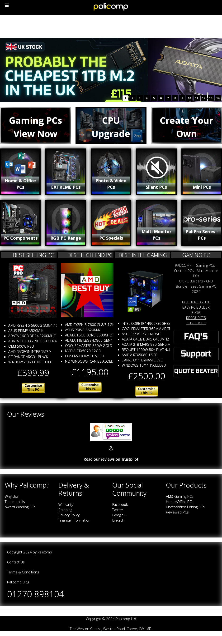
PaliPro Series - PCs (202, 235)
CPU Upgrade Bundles (111, 133)
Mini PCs (202, 187)
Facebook (120, 504)
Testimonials (15, 501)
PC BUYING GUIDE (196, 302)
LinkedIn (119, 520)
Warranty (65, 504)
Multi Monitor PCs (156, 235)
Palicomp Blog (18, 582)
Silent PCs (156, 187)
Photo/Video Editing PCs (185, 506)
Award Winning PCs (20, 506)
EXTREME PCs (65, 187)
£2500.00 (146, 376)
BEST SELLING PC (33, 254)
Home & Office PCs (20, 184)
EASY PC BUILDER (196, 307)
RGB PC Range (65, 238)
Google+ (119, 515)
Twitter (117, 509)
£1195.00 (90, 372)
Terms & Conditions (23, 572)
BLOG (196, 312)
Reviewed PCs (177, 512)
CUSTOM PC (196, 322)
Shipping (65, 509)
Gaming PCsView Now (35, 127)
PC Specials (111, 238)
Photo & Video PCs (111, 184)
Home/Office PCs (180, 501)
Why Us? (11, 496)
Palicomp (45, 552)
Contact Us (16, 562)
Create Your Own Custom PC (186, 133)
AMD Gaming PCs (180, 496)
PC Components (20, 238)
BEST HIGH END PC (90, 254)
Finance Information (74, 520)
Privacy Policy (69, 515)
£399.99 (33, 373)
